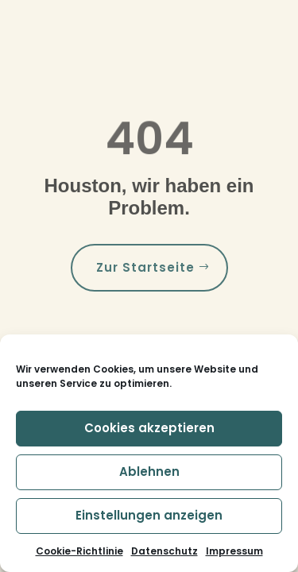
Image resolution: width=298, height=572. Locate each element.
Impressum (234, 551)
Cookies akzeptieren (149, 427)
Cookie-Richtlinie (79, 551)
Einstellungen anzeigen (149, 515)
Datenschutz (164, 551)
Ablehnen (149, 471)
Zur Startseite (145, 267)
